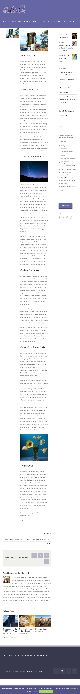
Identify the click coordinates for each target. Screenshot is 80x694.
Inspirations (64, 148)
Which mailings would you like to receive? (66, 136)
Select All (63, 141)
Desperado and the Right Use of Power (10, 630)
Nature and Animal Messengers (35, 539)
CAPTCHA (62, 190)
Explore (10, 655)
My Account (28, 655)
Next (48, 543)
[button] (74, 21)
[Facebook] (60, 217)
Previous (48, 533)
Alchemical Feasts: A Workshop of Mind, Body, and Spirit (67, 99)
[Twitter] (63, 217)
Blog (21, 655)
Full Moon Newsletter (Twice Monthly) (68, 145)
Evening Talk (64, 92)
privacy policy (73, 688)
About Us (16, 655)
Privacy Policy (63, 178)
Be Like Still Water (65, 87)
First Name (63, 116)
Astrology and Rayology (67, 151)
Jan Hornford (10, 539)
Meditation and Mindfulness (68, 158)
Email (61, 126)
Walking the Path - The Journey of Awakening (67, 162)
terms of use (34, 691)
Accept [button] (46, 691)
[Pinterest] (67, 217)
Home (5, 655)
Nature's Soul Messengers (68, 165)
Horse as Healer (41, 629)
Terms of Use (38, 671)
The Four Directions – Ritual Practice (26, 630)
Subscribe (36, 655)
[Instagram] (71, 217)
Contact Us (43, 655)
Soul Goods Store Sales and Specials (68, 154)
